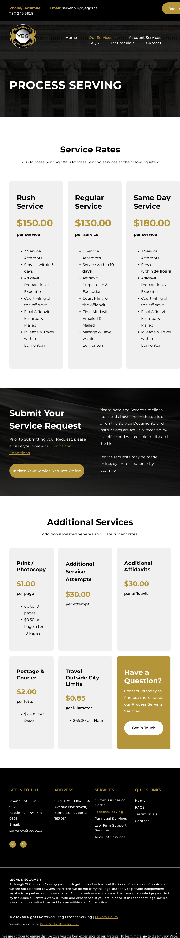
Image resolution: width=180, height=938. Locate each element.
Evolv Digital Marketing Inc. (59, 924)
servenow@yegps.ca (80, 8)
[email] (12, 845)
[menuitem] (71, 37)
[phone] (23, 845)
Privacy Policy (106, 917)
